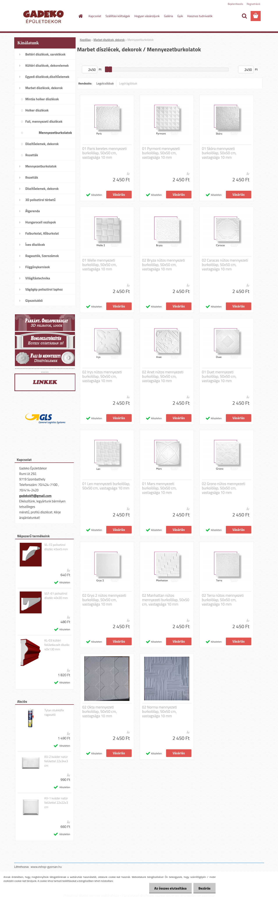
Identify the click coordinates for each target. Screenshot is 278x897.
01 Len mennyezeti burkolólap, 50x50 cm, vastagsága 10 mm (106, 486)
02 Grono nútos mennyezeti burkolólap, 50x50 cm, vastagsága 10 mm (223, 488)
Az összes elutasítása (169, 888)
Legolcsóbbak (105, 83)
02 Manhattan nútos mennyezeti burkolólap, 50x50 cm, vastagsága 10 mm (165, 599)
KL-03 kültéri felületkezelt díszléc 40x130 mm (56, 644)
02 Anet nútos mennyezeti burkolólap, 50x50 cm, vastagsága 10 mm (163, 376)
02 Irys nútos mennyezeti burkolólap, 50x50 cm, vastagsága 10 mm (102, 376)
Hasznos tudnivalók (199, 16)
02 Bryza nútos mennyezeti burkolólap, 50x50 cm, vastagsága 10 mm (163, 264)
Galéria (168, 16)
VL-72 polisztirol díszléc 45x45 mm (56, 547)
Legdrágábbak (128, 83)
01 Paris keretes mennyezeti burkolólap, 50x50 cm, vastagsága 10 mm (104, 153)
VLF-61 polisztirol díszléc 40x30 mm (56, 595)
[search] (244, 16)
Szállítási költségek (118, 16)
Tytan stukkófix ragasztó (54, 712)
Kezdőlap (85, 40)
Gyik (180, 16)
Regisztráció (253, 4)
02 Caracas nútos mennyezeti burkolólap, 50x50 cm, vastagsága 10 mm (225, 264)
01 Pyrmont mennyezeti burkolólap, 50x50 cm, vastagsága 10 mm (161, 153)
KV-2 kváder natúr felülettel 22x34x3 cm (56, 761)
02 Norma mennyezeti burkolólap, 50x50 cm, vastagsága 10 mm (159, 711)
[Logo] (44, 16)
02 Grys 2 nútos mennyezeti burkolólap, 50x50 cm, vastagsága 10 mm (104, 599)
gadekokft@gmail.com (35, 495)
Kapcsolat (95, 16)
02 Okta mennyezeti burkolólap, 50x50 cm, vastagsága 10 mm (99, 711)
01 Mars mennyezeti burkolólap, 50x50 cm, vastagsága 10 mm (159, 488)
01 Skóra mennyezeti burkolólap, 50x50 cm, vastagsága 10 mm (219, 153)
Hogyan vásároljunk (146, 16)
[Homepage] (80, 16)
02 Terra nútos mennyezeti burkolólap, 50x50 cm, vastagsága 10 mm (223, 599)
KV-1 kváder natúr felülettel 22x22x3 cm (56, 802)
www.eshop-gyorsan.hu (46, 866)
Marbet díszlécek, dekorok (109, 40)
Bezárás (204, 888)
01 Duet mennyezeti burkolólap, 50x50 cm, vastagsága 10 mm (219, 376)
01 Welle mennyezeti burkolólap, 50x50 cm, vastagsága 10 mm (99, 264)
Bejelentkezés (235, 4)
